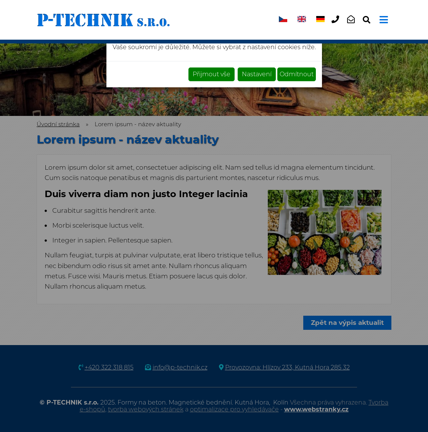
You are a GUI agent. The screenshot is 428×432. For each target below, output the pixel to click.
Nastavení (257, 74)
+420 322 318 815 (337, 25)
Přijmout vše (211, 74)
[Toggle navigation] (382, 19)
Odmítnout (297, 74)
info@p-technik (353, 25)
